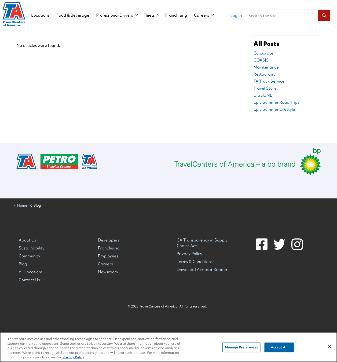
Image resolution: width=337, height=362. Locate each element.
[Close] (329, 346)
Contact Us (29, 279)
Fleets (153, 15)
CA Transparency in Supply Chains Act (202, 242)
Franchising (180, 15)
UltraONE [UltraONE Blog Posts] (262, 95)
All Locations (31, 271)
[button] (324, 15)
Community (29, 256)
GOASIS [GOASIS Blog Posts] (261, 60)
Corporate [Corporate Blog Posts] (263, 53)
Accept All (279, 347)
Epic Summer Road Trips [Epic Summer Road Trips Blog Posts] (276, 102)
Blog (23, 264)
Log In (236, 15)
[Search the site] (288, 15)
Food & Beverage (77, 15)
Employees (108, 256)
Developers (108, 240)
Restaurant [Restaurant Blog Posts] (264, 74)
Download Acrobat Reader (202, 269)
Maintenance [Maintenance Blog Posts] (266, 67)
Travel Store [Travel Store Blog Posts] (265, 88)
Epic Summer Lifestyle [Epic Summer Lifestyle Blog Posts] (274, 109)
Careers (205, 15)
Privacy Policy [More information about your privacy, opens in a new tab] (73, 357)
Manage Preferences (241, 347)
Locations (45, 15)
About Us (27, 240)
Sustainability (31, 248)
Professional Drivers (119, 15)
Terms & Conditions (194, 261)
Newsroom (108, 271)
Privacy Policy (189, 253)
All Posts (266, 44)
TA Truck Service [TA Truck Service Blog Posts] (269, 81)
